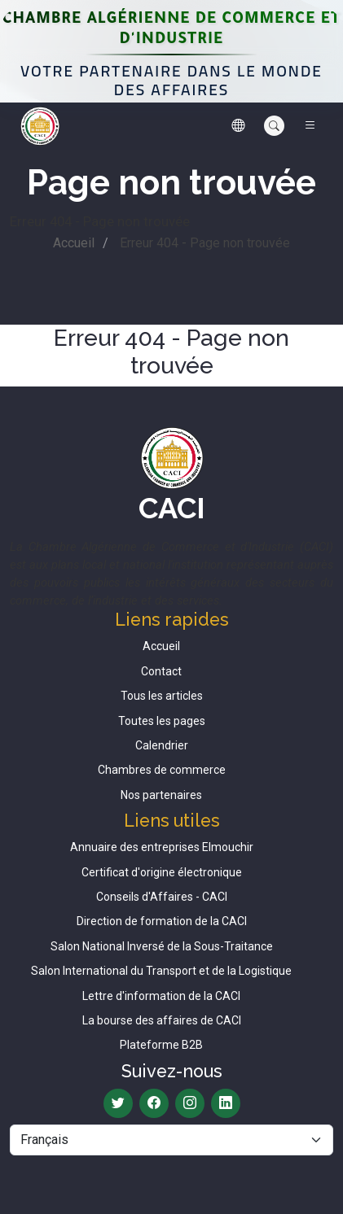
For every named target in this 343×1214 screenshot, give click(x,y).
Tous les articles (162, 695)
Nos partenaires (161, 794)
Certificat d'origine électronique (161, 872)
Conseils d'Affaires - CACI (161, 896)
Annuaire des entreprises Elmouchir (161, 847)
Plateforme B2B (161, 1044)
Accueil (74, 243)
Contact (161, 671)
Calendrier (161, 745)
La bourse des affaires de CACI (161, 1020)
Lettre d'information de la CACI (161, 995)
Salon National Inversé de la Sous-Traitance (162, 946)
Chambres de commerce (162, 769)
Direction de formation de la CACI (162, 921)
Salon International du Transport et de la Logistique (161, 970)
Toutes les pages (161, 720)
